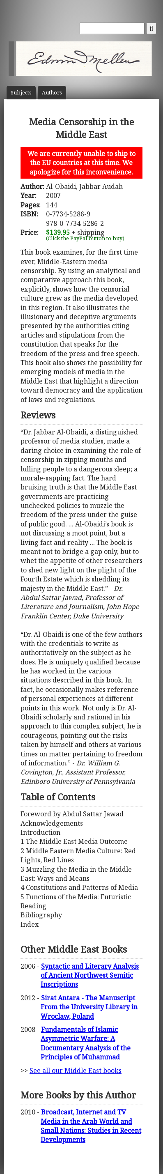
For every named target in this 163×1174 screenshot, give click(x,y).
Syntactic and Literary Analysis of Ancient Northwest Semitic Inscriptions (90, 975)
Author (52, 92)
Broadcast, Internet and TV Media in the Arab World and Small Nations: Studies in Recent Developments (91, 1125)
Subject (21, 92)
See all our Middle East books (76, 1070)
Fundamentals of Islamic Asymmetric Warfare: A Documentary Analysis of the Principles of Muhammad (86, 1043)
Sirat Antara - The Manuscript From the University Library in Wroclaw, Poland (89, 1007)
